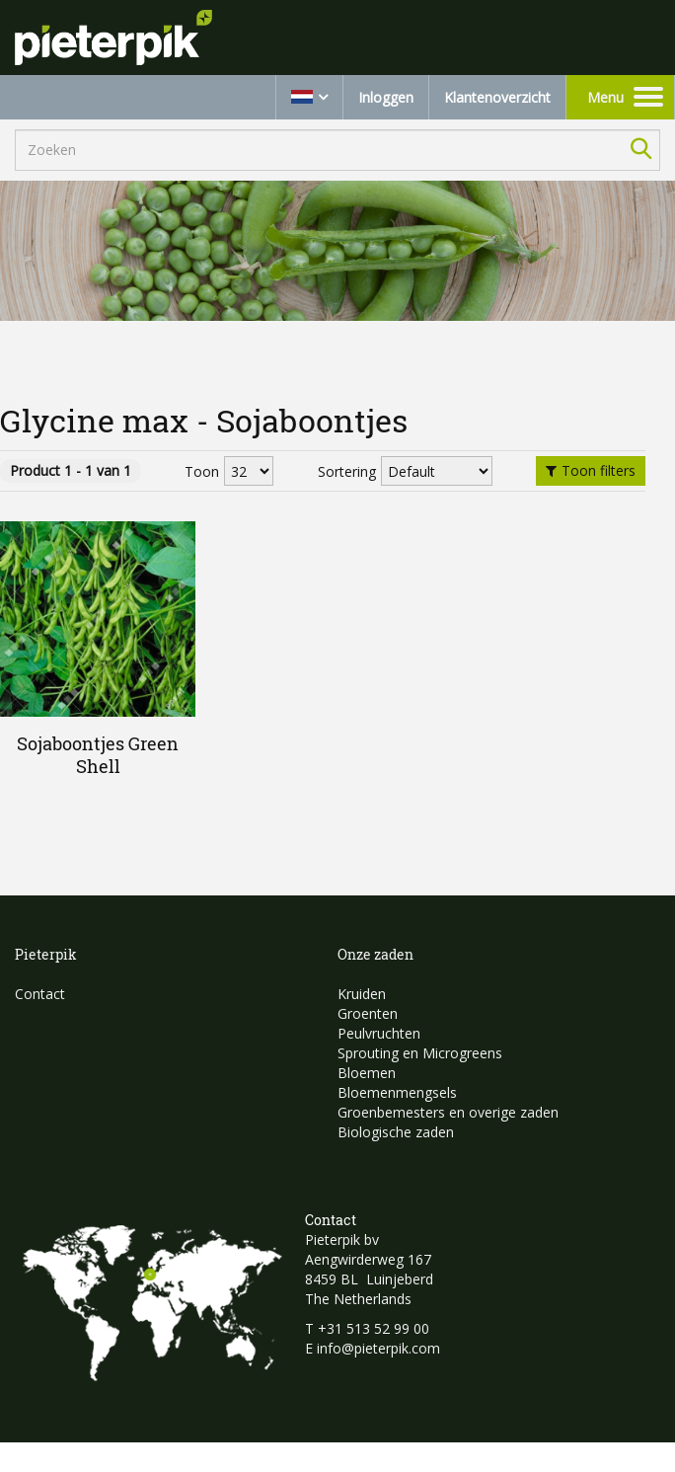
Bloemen (367, 1072)
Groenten (368, 1013)
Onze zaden (375, 954)
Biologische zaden (396, 1132)
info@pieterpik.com (378, 1348)
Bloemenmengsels (397, 1092)
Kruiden (362, 993)
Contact (40, 993)
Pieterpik (46, 954)
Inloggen (385, 97)
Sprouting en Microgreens (420, 1053)
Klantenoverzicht (497, 97)
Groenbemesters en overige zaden (448, 1112)
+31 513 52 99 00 (373, 1328)
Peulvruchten (379, 1033)
